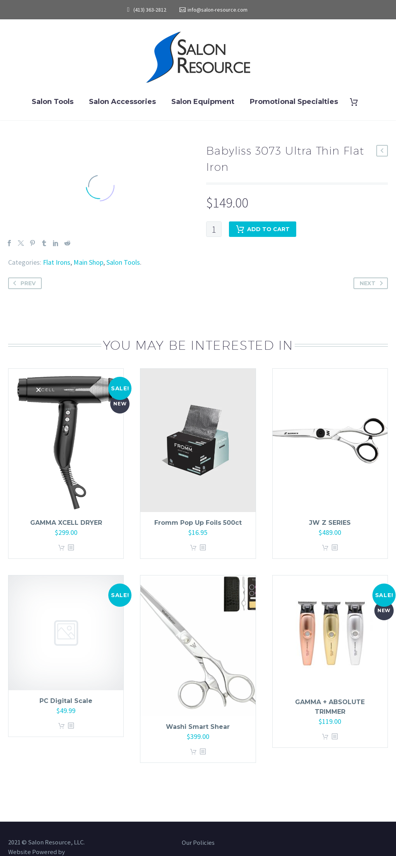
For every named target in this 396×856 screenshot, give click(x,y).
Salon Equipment (202, 101)
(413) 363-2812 (149, 9)
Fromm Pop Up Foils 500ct (198, 522)
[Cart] (357, 101)
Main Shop (88, 262)
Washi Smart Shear (198, 726)
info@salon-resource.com (218, 9)
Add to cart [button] (61, 548)
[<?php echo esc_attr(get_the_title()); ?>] (71, 548)
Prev (23, 283)
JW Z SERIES (330, 522)
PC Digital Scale (65, 701)
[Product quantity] (214, 229)
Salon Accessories (122, 101)
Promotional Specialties (294, 101)
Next (373, 283)
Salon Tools (52, 101)
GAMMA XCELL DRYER (66, 522)
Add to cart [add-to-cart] (263, 229)
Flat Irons (56, 262)
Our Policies (198, 843)
